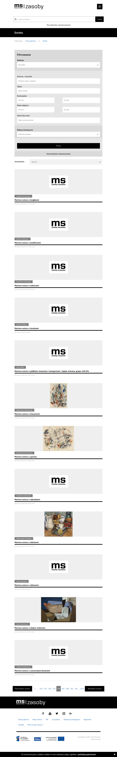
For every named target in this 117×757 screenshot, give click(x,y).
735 (45, 689)
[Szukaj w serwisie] (54, 19)
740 (67, 689)
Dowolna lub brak (58, 134)
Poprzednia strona (22, 689)
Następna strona (94, 689)
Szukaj (99, 19)
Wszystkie (58, 65)
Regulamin (87, 719)
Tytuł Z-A (66, 162)
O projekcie (56, 719)
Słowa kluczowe (23, 115)
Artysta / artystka (24, 76)
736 (49, 689)
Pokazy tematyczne (25, 130)
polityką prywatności (87, 754)
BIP (47, 719)
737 (54, 689)
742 (76, 689)
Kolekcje (20, 60)
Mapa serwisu (37, 719)
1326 (82, 689)
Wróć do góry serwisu (35, 725)
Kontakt (21, 725)
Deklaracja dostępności (72, 719)
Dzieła (45, 41)
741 (71, 689)
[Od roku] (35, 100)
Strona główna (30, 41)
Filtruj (58, 146)
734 (40, 689)
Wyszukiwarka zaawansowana (58, 25)
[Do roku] (81, 100)
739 (62, 689)
